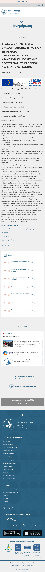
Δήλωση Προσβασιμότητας (11, 508)
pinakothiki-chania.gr (9, 463)
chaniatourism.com (9, 450)
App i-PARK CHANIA (9, 479)
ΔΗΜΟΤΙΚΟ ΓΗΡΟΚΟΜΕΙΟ (9, 549)
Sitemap (5, 501)
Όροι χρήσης (15, 565)
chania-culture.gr (8, 444)
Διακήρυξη (5, 236)
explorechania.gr (8, 453)
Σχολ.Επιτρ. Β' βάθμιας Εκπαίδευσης (28, 550)
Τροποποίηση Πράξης (8, 240)
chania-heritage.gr (9, 460)
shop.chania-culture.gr (10, 447)
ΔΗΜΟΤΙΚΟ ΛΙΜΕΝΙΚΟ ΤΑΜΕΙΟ (37, 550)
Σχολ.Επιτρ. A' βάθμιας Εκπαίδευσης (19, 550)
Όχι (25, 403)
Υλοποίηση (5, 245)
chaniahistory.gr (8, 469)
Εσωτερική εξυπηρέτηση (10, 492)
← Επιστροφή (22, 326)
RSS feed (6, 498)
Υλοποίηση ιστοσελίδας (22, 569)
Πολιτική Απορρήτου (27, 565)
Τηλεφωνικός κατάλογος (10, 489)
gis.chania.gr (7, 441)
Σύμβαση (4, 232)
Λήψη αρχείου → (36, 262)
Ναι (19, 403)
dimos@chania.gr (22, 428)
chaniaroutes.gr (8, 456)
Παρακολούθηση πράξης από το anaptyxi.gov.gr (17, 229)
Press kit (5, 495)
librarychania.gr (8, 466)
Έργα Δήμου (7, 504)
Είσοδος (37, 5)
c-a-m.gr (5, 472)
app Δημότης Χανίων (9, 475)
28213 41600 (20, 425)
